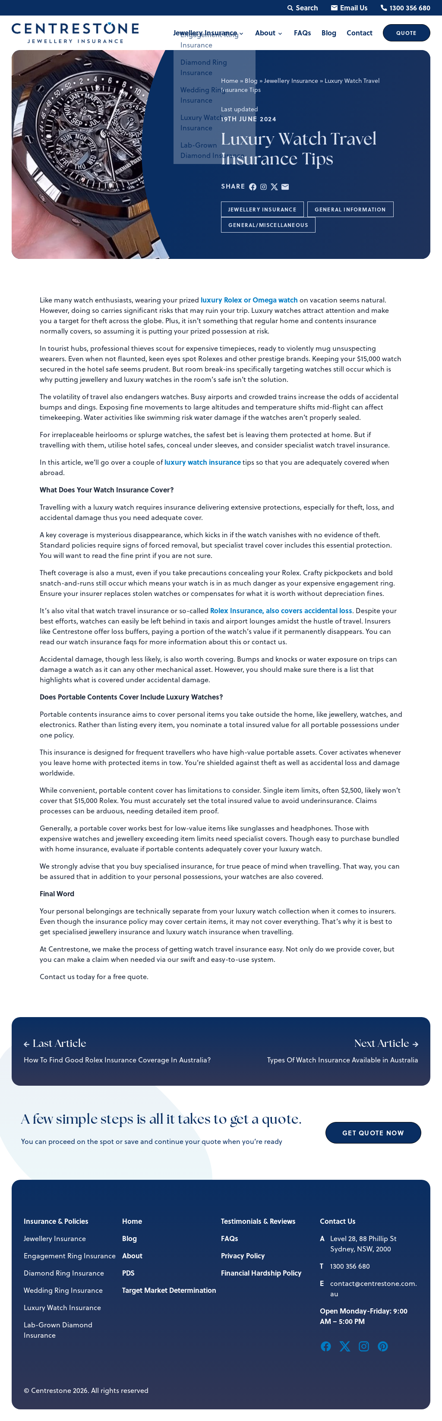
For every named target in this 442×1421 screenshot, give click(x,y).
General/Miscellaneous (268, 225)
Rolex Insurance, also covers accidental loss (281, 610)
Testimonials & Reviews (258, 1221)
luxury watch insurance (202, 462)
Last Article (55, 1044)
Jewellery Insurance (291, 80)
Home (229, 80)
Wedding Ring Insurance (63, 1290)
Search (302, 8)
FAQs (229, 1238)
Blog (251, 80)
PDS (128, 1273)
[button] (252, 186)
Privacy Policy (243, 1255)
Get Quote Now (373, 1132)
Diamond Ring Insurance (64, 1273)
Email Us (349, 8)
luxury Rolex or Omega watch (249, 300)
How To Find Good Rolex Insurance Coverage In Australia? (117, 1060)
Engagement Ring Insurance (70, 1255)
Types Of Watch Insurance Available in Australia (342, 1060)
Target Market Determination (169, 1290)
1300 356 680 (405, 8)
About (132, 1255)
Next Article (386, 1044)
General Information (350, 209)
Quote (406, 33)
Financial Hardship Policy (261, 1273)
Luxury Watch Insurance (62, 1307)
